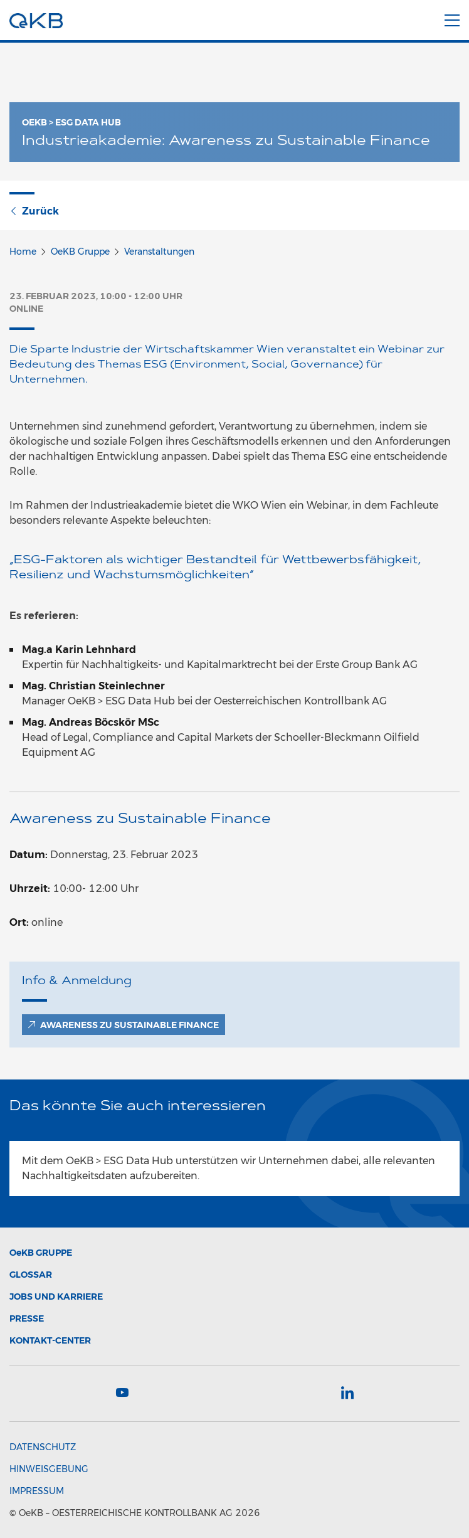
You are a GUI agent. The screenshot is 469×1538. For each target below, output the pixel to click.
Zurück (34, 211)
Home (22, 251)
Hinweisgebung (48, 1469)
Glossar (30, 1274)
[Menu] (452, 18)
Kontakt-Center (50, 1340)
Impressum (36, 1491)
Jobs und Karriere (56, 1296)
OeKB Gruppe (80, 251)
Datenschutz (42, 1447)
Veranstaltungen (159, 251)
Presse (26, 1318)
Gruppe (40, 1252)
